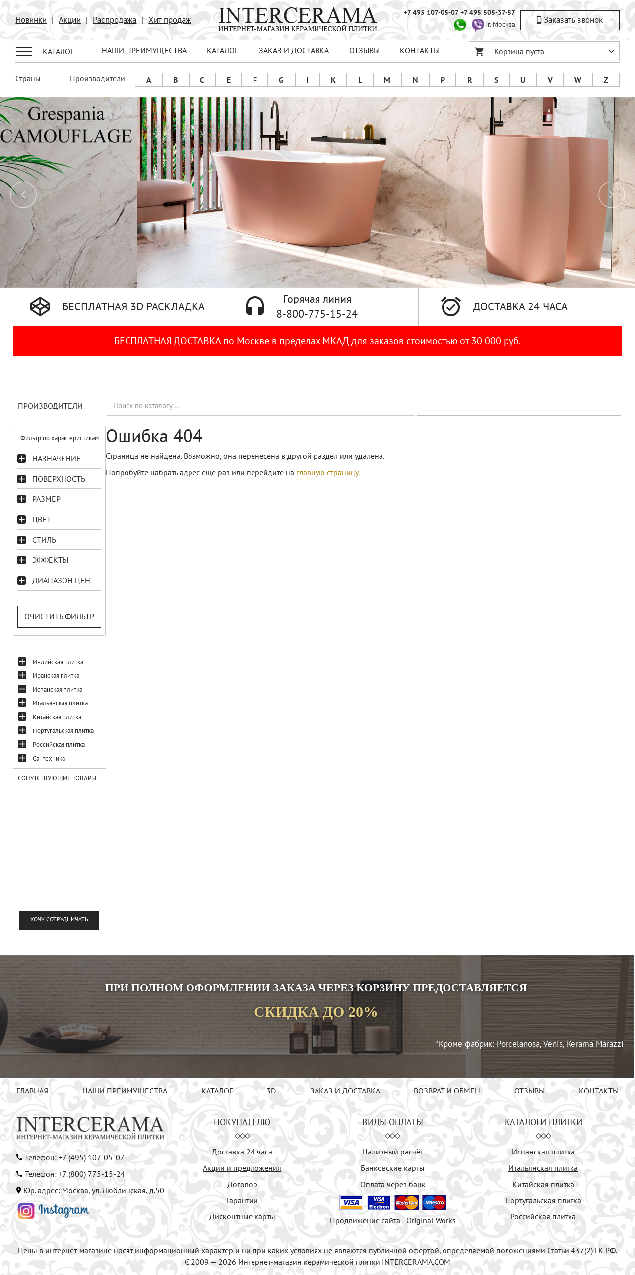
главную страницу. (328, 472)
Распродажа (114, 19)
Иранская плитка (56, 675)
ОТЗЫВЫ (364, 50)
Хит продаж (169, 19)
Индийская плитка (58, 662)
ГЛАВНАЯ (32, 1090)
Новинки (31, 19)
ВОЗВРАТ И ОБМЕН (447, 1090)
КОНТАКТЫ (420, 50)
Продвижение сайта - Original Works (393, 1220)
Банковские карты (393, 1168)
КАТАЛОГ (222, 50)
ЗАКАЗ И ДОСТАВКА (294, 50)
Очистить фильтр (59, 616)
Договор (242, 1184)
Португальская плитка (63, 731)
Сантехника (49, 758)
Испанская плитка (57, 689)
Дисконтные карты (242, 1216)
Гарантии (242, 1200)
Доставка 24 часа (242, 1151)
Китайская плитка (57, 717)
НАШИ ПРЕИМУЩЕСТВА (144, 50)
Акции (70, 19)
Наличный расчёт (392, 1151)
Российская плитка (59, 744)
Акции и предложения (242, 1168)
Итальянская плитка (60, 703)
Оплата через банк (393, 1184)
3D (271, 1090)
